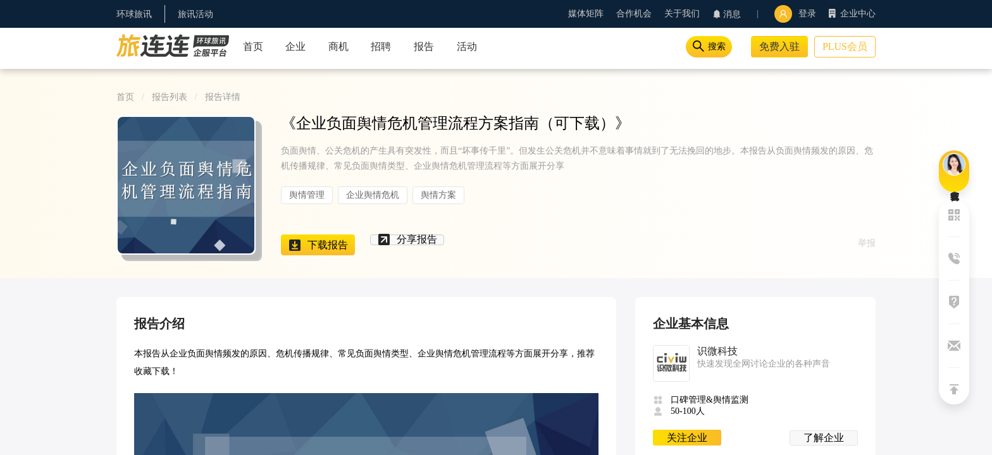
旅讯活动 (195, 14)
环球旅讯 (134, 14)
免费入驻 (779, 46)
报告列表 (169, 97)
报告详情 (222, 97)
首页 (125, 97)
